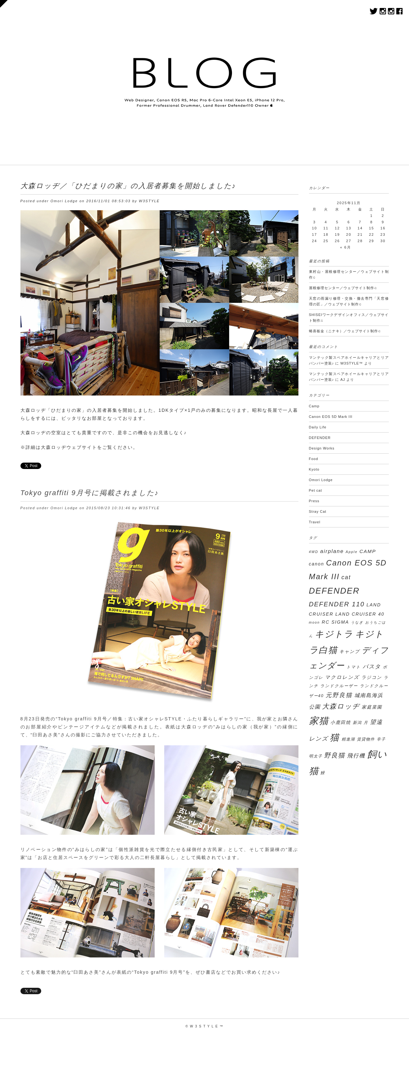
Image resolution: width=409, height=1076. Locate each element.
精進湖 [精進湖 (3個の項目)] (348, 739)
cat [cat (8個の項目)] (346, 577)
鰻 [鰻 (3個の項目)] (322, 773)
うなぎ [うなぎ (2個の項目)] (357, 622)
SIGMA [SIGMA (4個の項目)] (340, 622)
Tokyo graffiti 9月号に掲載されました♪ (89, 496)
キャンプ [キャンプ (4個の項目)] (349, 651)
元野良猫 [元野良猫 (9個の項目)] (339, 695)
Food (313, 459)
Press (314, 501)
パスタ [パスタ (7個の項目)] (372, 667)
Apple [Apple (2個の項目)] (352, 552)
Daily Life (318, 427)
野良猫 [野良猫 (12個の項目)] (334, 755)
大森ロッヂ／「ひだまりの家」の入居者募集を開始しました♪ (128, 186)
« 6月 (345, 247)
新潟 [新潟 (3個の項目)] (357, 722)
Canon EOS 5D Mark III (331, 417)
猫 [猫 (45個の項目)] (335, 737)
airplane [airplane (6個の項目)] (332, 551)
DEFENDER (320, 438)
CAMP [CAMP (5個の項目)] (367, 551)
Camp (314, 406)
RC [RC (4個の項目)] (325, 622)
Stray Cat (318, 511)
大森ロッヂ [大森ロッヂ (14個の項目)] (341, 706)
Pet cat (315, 490)
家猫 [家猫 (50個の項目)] (319, 720)
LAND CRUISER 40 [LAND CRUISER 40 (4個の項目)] (359, 614)
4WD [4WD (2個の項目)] (314, 552)
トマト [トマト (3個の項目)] (353, 667)
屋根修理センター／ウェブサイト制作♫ (343, 288)
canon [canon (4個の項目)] (316, 563)
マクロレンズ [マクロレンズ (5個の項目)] (342, 677)
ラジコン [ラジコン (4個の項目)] (371, 677)
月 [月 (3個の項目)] (366, 722)
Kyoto (314, 469)
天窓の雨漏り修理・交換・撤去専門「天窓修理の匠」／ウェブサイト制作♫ (349, 301)
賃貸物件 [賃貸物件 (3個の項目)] (366, 739)
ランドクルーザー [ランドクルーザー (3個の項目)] (339, 686)
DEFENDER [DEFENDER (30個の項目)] (334, 591)
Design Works (322, 448)
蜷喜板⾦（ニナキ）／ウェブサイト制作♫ (345, 331)
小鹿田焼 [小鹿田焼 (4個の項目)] (340, 722)
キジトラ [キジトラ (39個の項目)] (334, 634)
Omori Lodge (64, 201)
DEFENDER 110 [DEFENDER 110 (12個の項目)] (337, 604)
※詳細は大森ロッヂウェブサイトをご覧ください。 (79, 447)
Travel (314, 522)
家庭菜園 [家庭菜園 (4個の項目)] (372, 707)
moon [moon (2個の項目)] (314, 622)
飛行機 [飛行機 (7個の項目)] (356, 756)
